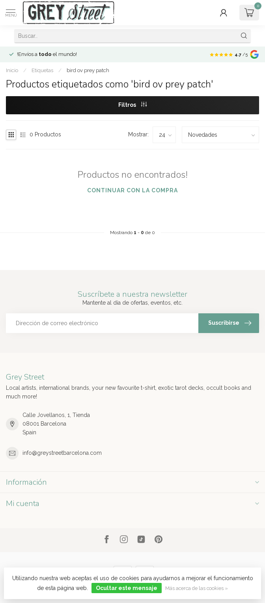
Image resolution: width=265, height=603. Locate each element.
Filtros (132, 105)
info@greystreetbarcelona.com (62, 453)
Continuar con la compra (132, 190)
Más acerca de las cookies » (196, 588)
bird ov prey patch (88, 70)
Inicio (12, 70)
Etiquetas (42, 70)
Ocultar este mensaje (126, 588)
